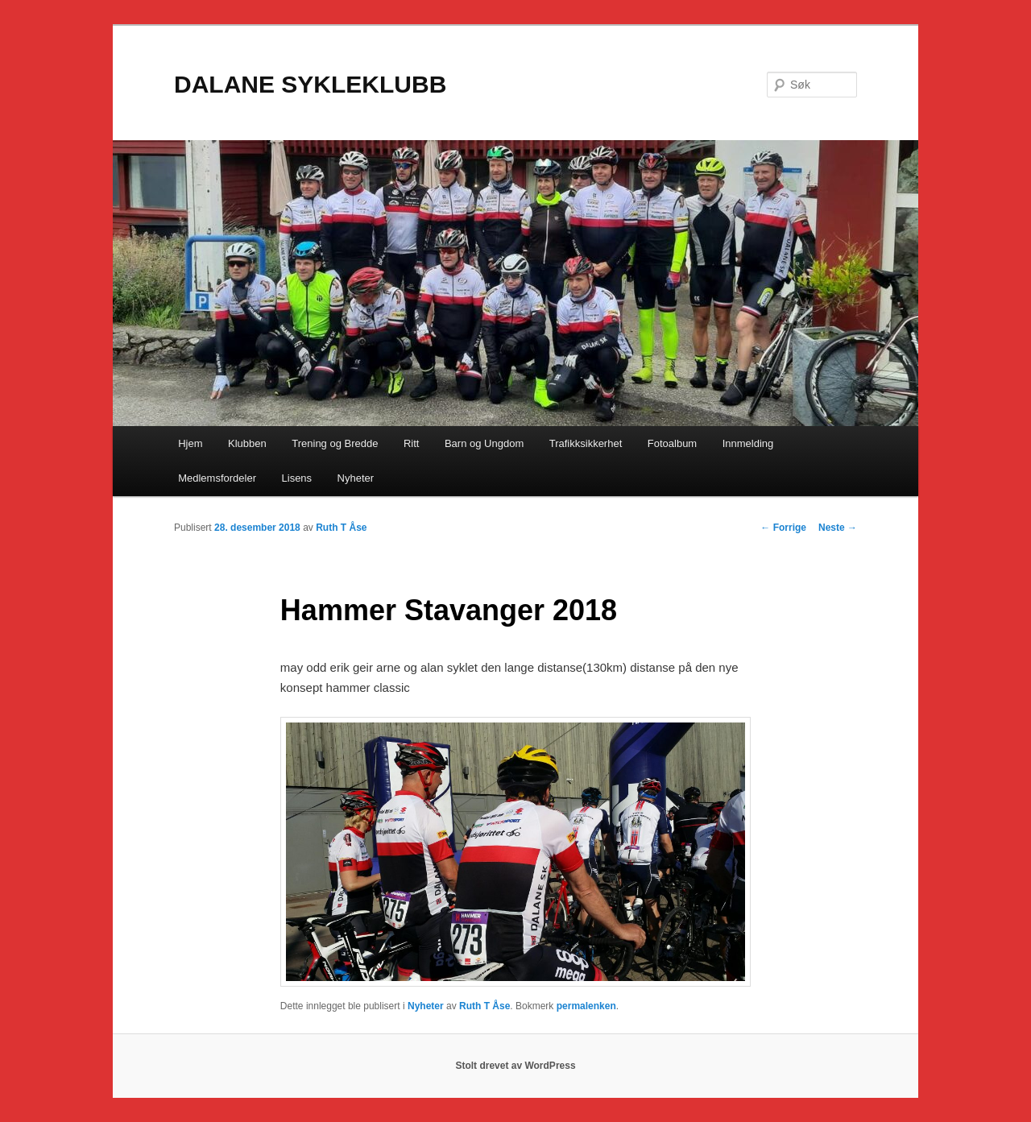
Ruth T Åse (341, 527)
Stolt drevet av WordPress (515, 1065)
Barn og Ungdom (484, 443)
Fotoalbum (672, 443)
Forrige (783, 527)
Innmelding (748, 443)
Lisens (297, 478)
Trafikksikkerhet (586, 443)
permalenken (586, 1006)
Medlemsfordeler (217, 478)
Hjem (190, 443)
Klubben (247, 443)
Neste (837, 527)
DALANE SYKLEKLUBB (310, 84)
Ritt (412, 443)
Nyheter (356, 478)
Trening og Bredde (335, 443)
